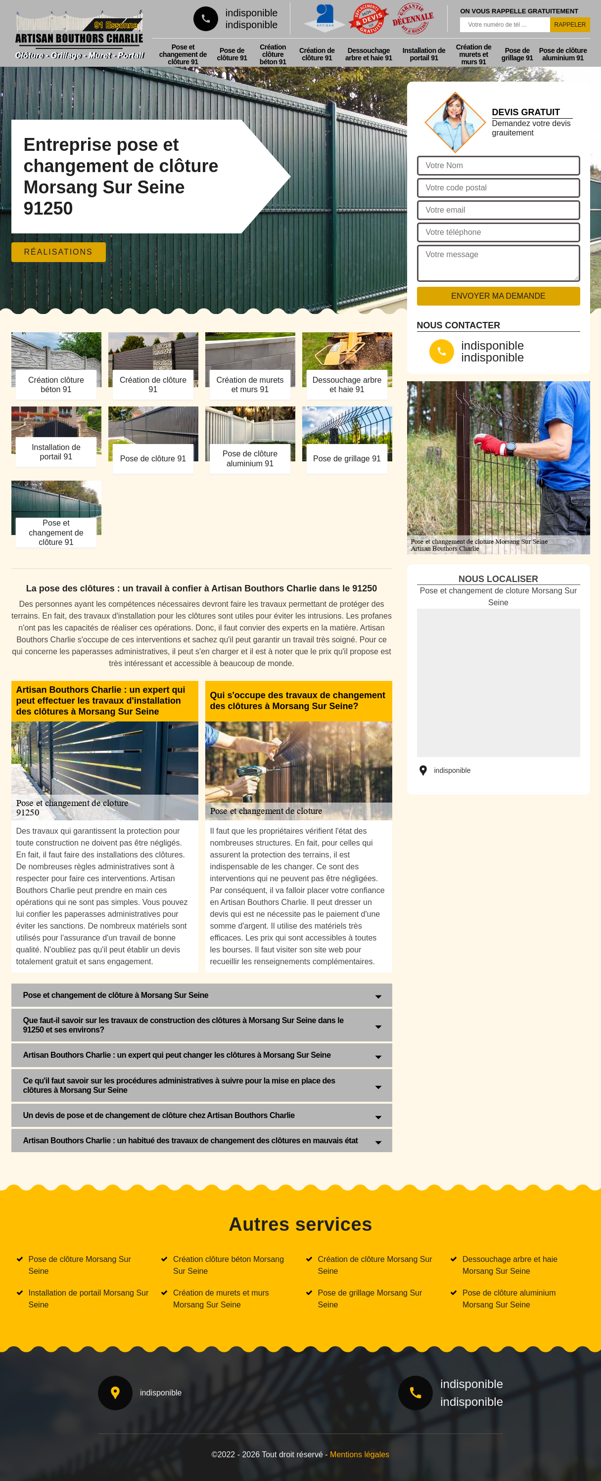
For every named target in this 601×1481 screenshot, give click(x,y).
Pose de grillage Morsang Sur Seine (370, 1299)
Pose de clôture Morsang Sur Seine (80, 1265)
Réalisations (58, 252)
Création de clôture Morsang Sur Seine (375, 1265)
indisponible (252, 12)
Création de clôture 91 (317, 54)
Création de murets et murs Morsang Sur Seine (221, 1299)
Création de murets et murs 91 (474, 54)
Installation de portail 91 (424, 54)
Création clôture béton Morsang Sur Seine (228, 1265)
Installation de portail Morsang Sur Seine (89, 1299)
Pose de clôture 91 (232, 54)
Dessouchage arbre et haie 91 (368, 54)
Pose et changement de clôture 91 (183, 54)
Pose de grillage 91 (517, 54)
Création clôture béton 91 (273, 54)
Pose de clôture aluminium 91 (563, 54)
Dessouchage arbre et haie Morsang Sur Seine (509, 1265)
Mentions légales (359, 1454)
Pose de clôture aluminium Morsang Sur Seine (509, 1299)
